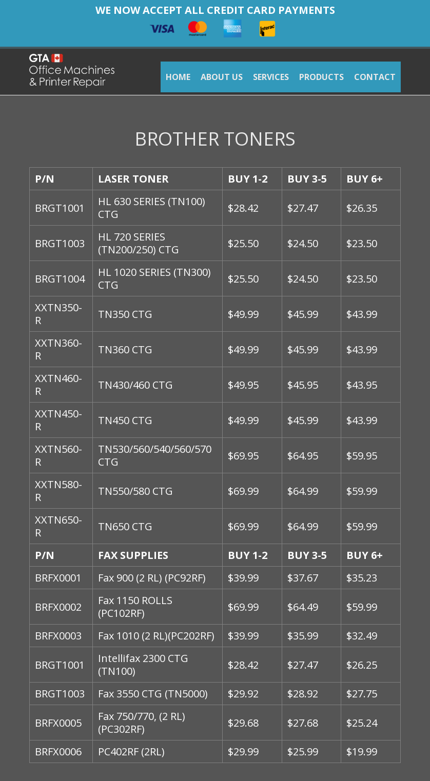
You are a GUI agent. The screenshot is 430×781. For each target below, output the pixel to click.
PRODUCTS (321, 77)
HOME (178, 77)
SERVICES (271, 77)
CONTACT (375, 77)
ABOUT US (222, 77)
